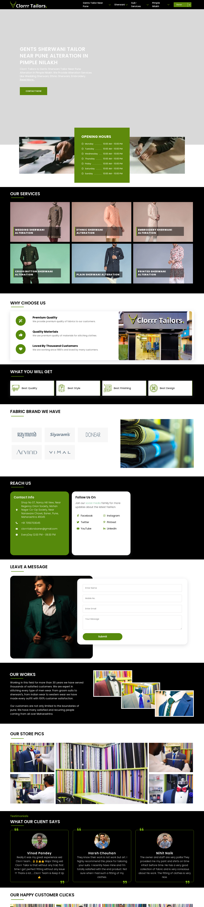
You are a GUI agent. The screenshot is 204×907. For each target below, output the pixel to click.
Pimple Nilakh (161, 4)
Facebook (84, 515)
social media (93, 503)
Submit (102, 636)
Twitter (82, 522)
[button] (33, 91)
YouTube (83, 528)
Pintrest (109, 522)
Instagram (111, 515)
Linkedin (109, 528)
